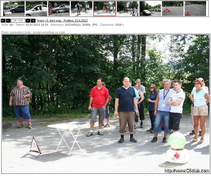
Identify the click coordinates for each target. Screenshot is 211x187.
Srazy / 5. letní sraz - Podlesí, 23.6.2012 (62, 20)
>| (33, 20)
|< (3, 20)
